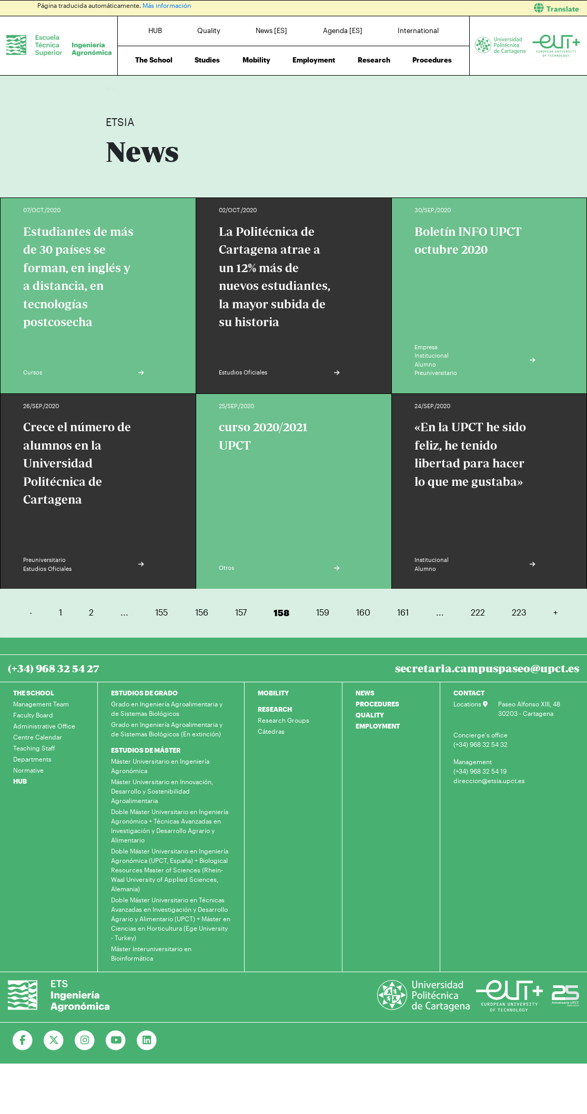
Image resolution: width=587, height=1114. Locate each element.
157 (241, 612)
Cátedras (271, 731)
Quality (208, 30)
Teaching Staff (34, 748)
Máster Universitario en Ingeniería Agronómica (160, 765)
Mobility (256, 60)
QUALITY (370, 715)
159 (322, 612)
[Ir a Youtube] (116, 1040)
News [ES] (271, 30)
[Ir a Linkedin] (147, 1040)
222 (478, 612)
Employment (313, 60)
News (134, 88)
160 (363, 612)
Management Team (41, 703)
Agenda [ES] (342, 30)
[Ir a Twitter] (54, 1040)
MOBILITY (273, 692)
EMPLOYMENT (378, 726)
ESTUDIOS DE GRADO (144, 692)
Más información (167, 5)
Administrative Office (44, 726)
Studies (207, 60)
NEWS (365, 692)
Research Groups (283, 720)
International (418, 30)
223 (519, 612)
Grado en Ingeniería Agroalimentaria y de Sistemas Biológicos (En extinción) (166, 729)
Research (374, 60)
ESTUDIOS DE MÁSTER (145, 750)
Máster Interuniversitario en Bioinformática (151, 953)
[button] (444, 8)
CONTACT (468, 692)
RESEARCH (275, 709)
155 (161, 612)
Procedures (432, 60)
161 (403, 612)
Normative (28, 770)
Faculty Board (33, 715)
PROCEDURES (377, 703)
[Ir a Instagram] (85, 1040)
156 (201, 612)
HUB (155, 30)
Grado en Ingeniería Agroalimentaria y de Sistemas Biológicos (166, 708)
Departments (32, 759)
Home (115, 88)
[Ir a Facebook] (23, 1040)
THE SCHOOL (33, 692)
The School (154, 60)
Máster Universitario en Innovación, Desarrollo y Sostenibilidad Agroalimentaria (162, 791)
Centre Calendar (37, 737)
